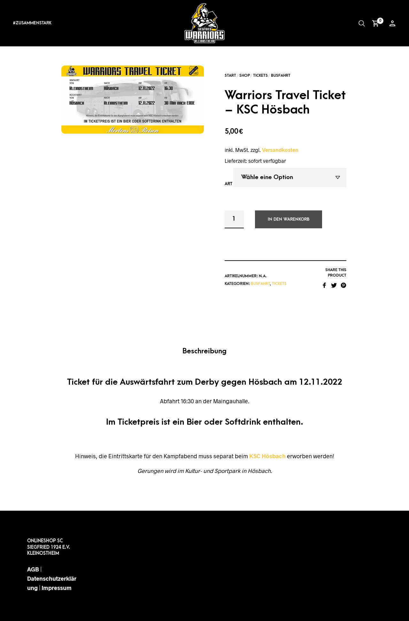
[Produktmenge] (234, 219)
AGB (33, 569)
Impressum (57, 587)
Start (230, 75)
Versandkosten (280, 150)
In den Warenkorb (288, 219)
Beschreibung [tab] (204, 351)
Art (228, 183)
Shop (244, 75)
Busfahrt (280, 75)
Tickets (260, 75)
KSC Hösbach (267, 456)
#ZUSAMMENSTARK (32, 22)
